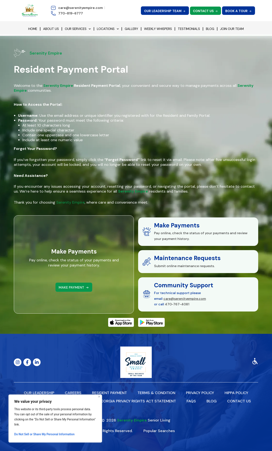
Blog (210, 29)
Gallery (131, 29)
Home (32, 29)
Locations (108, 29)
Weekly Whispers (158, 29)
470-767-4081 (177, 304)
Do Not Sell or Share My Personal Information (44, 434)
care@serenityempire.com (184, 298)
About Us (51, 29)
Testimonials (189, 29)
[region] (55, 419)
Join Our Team (232, 29)
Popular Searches (159, 430)
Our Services (78, 29)
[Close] (99, 396)
